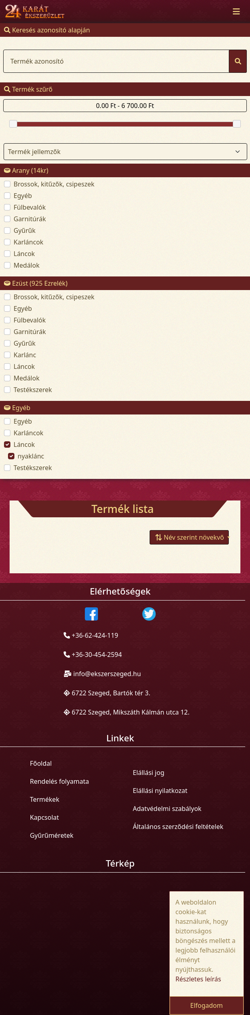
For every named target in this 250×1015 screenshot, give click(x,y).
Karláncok (28, 242)
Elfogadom (206, 1005)
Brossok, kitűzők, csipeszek (54, 184)
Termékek (45, 799)
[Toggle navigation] (236, 12)
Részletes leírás (198, 979)
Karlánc (25, 354)
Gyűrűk (25, 230)
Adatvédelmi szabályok (167, 808)
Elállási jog (148, 772)
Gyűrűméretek (52, 835)
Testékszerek (33, 389)
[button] (189, 537)
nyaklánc (31, 456)
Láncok (24, 253)
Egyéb (23, 195)
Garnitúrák (30, 218)
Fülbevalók (30, 207)
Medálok (27, 265)
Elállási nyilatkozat (160, 790)
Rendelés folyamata (59, 781)
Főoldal (41, 763)
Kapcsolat (44, 817)
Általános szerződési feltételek (178, 826)
